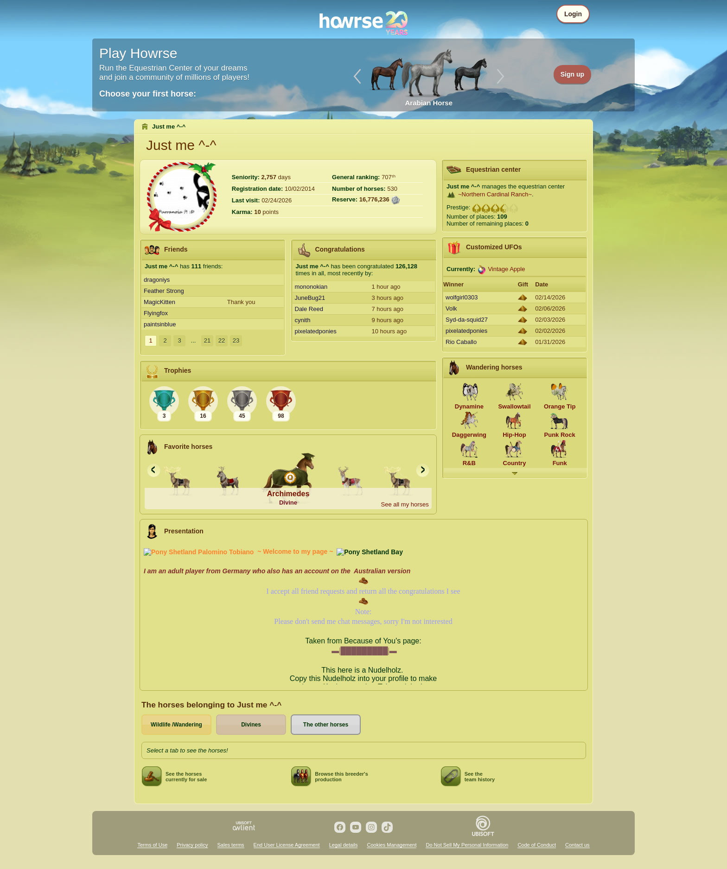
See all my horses (404, 504)
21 (207, 340)
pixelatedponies (316, 331)
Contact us (577, 845)
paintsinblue (160, 324)
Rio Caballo (461, 341)
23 (236, 340)
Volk (451, 308)
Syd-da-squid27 (467, 319)
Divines (251, 724)
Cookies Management (391, 845)
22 (221, 340)
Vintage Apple (506, 269)
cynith (303, 320)
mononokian (311, 286)
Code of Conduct (536, 845)
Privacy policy (192, 845)
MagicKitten (159, 301)
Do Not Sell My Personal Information (467, 845)
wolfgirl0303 (462, 297)
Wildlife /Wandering (176, 724)
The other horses (325, 724)
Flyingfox (156, 313)
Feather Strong (164, 290)
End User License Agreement (287, 845)
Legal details (343, 845)
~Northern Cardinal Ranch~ (495, 194)
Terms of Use (152, 845)
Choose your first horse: (147, 93)
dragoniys (157, 279)
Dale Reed (309, 308)
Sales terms (230, 845)
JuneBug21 (310, 297)
